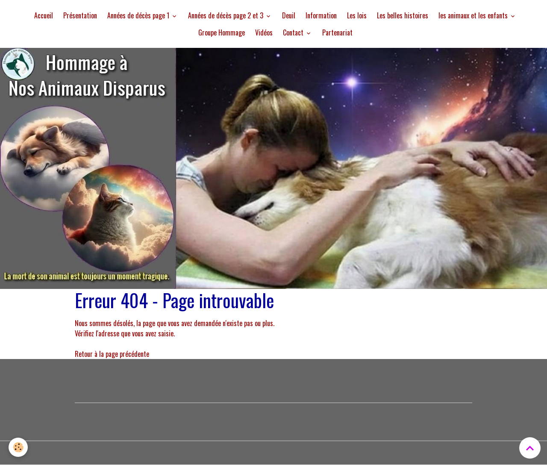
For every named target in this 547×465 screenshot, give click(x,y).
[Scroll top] (530, 448)
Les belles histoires (402, 15)
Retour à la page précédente (112, 354)
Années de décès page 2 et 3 (226, 15)
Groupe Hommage (221, 32)
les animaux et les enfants (473, 15)
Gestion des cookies (273, 453)
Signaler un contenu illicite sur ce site (327, 415)
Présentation (80, 15)
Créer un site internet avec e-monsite (219, 415)
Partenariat (337, 32)
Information (321, 15)
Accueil (43, 15)
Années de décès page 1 (139, 15)
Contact (294, 32)
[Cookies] (18, 447)
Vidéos (264, 32)
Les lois (357, 15)
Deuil (288, 15)
